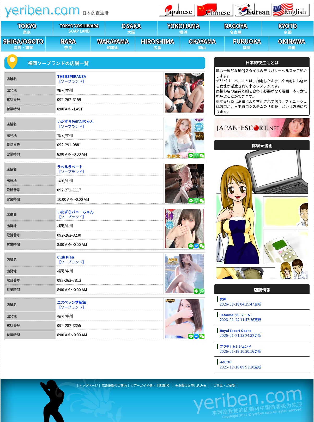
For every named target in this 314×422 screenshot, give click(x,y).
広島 (157, 43)
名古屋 (236, 28)
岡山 (202, 43)
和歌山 (112, 43)
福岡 (247, 43)
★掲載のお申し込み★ (190, 385)
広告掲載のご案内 (114, 385)
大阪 (131, 28)
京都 (288, 28)
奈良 (68, 43)
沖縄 (291, 43)
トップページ (88, 385)
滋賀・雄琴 (23, 43)
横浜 (183, 28)
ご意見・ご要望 (224, 385)
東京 (27, 28)
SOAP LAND (79, 27)
